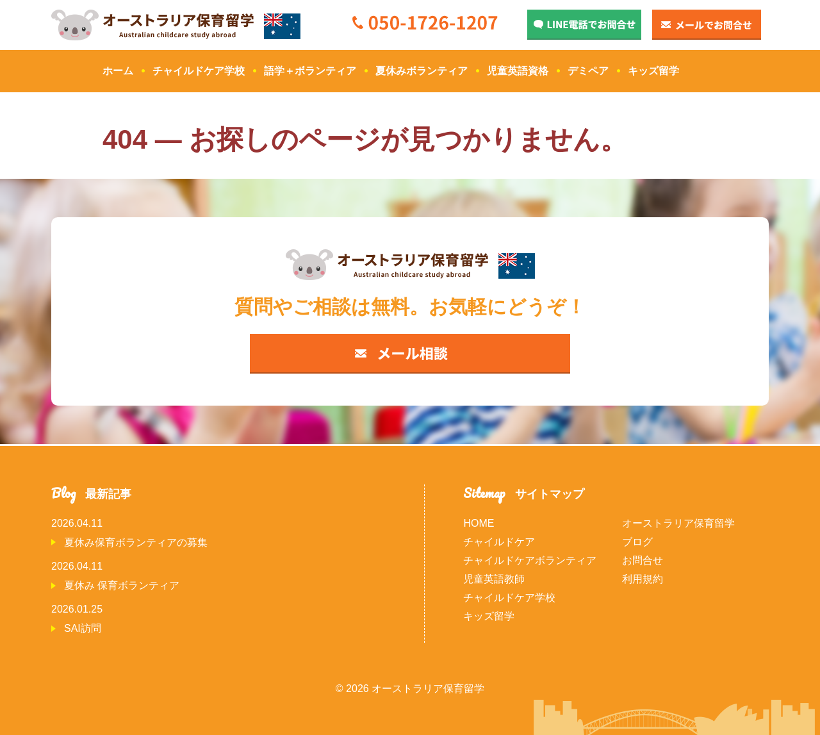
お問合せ (642, 560)
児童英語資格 (517, 70)
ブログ (637, 541)
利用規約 (642, 579)
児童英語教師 (494, 579)
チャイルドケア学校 (198, 70)
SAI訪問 (82, 628)
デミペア (588, 70)
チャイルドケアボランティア (529, 560)
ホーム (117, 70)
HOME (478, 523)
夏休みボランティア (421, 70)
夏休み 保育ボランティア (121, 585)
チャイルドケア (499, 541)
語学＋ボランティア (310, 70)
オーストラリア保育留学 (678, 523)
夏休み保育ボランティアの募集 (136, 542)
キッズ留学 (653, 70)
